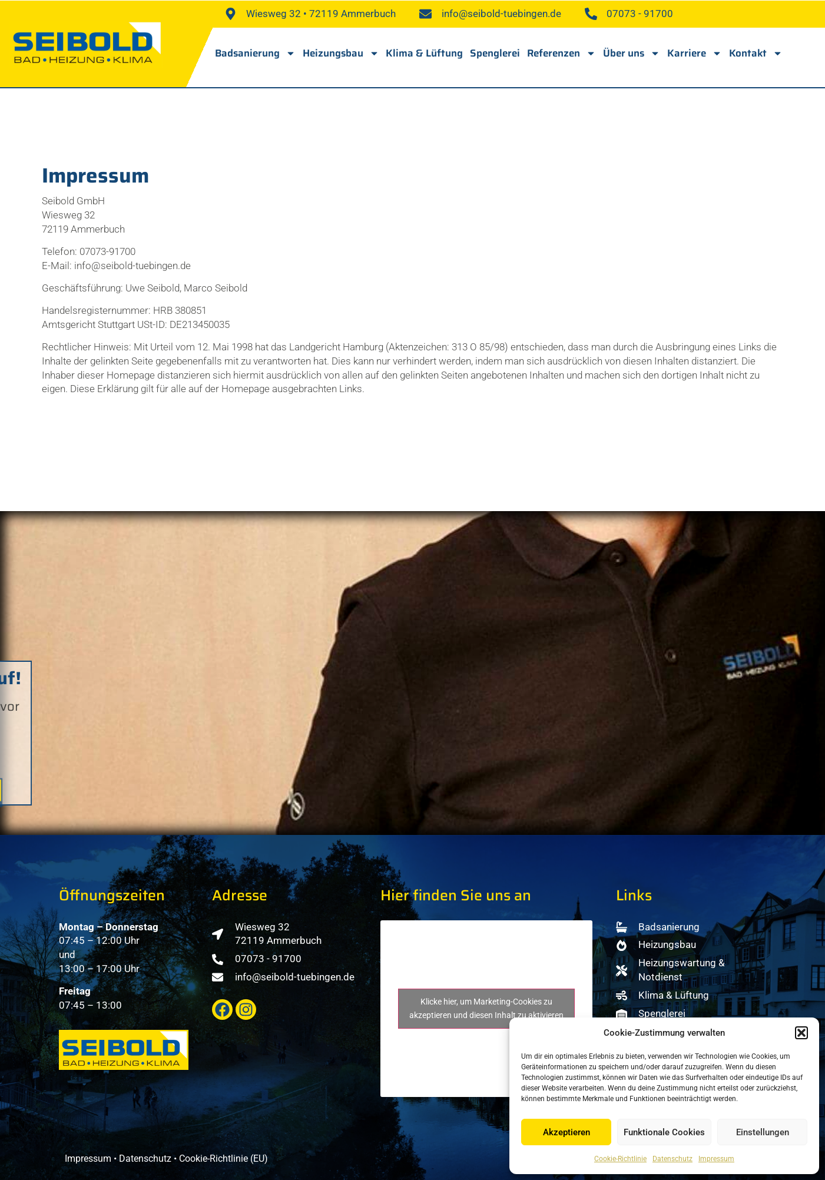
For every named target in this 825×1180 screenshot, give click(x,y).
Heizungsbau (341, 53)
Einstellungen (762, 1132)
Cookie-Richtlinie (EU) (223, 1158)
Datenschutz (672, 1159)
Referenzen (561, 53)
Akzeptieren (566, 1132)
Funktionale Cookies (664, 1132)
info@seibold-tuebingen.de (132, 265)
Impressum (716, 1159)
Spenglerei (495, 53)
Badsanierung (255, 53)
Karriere (694, 53)
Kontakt (756, 53)
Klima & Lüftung (424, 53)
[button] (801, 1033)
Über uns (631, 53)
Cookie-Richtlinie (620, 1159)
